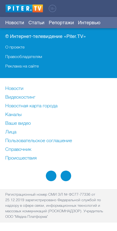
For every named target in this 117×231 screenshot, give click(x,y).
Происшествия (21, 158)
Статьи (36, 23)
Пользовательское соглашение (38, 140)
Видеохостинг (20, 97)
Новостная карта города (31, 106)
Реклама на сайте (22, 66)
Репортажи (61, 23)
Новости (14, 23)
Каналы (13, 114)
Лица (10, 132)
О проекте (15, 47)
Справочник (18, 149)
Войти (108, 8)
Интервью (89, 23)
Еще (108, 23)
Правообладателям (23, 56)
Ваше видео (18, 123)
